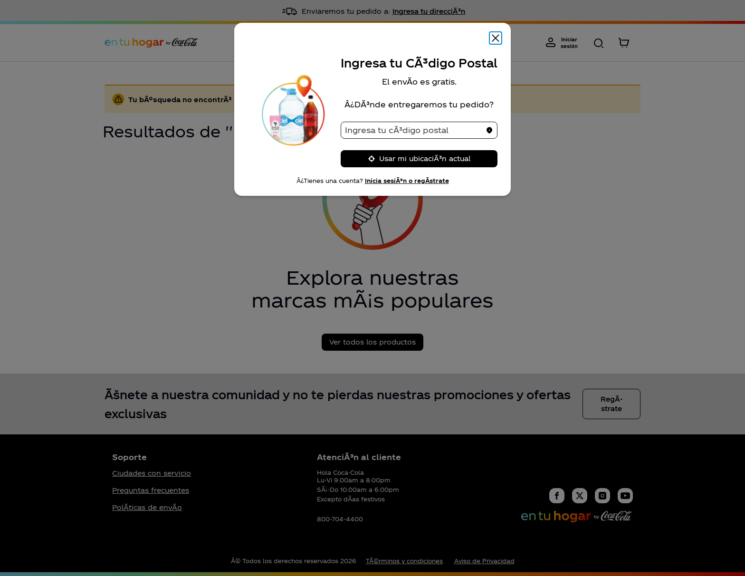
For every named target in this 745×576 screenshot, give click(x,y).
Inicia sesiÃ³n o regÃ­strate (407, 180)
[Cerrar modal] (495, 38)
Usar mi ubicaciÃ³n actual (419, 158)
